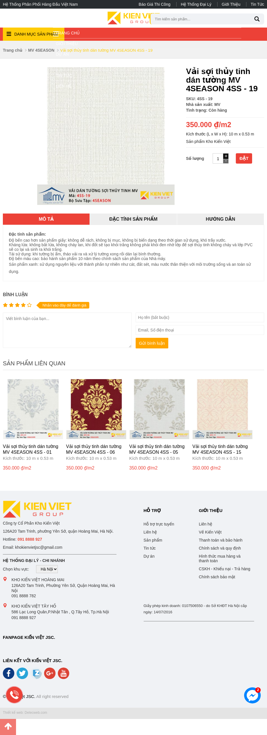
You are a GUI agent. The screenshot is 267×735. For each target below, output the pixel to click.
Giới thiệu (231, 4)
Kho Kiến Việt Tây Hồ (33, 606)
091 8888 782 (23, 596)
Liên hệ (63, 86)
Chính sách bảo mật (217, 577)
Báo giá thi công (155, 4)
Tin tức (257, 4)
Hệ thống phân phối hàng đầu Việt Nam (40, 4)
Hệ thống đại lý (196, 4)
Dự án (62, 54)
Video (62, 65)
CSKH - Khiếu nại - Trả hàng (224, 569)
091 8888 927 (23, 617)
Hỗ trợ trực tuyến (159, 524)
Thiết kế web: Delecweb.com (25, 713)
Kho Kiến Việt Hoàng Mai (37, 579)
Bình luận (15, 294)
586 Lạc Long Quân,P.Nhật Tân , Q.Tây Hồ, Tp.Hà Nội (60, 612)
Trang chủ (68, 33)
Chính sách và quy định (220, 548)
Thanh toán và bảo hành (221, 540)
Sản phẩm (153, 540)
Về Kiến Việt (210, 532)
